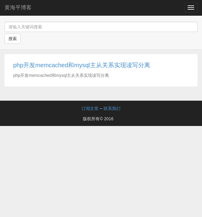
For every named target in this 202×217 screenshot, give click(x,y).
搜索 (12, 38)
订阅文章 (90, 108)
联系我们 (112, 108)
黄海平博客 (18, 8)
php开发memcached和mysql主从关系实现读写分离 (81, 65)
